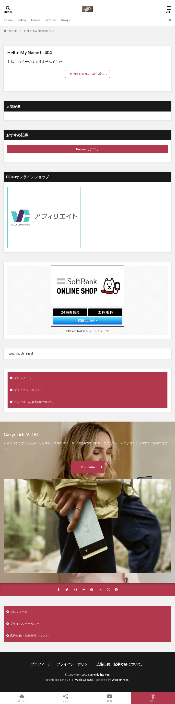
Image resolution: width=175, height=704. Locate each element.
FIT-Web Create (81, 680)
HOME (12, 31)
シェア (66, 698)
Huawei (36, 20)
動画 (109, 698)
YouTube (88, 467)
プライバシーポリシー (28, 390)
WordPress (120, 680)
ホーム (22, 698)
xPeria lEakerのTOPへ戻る (87, 74)
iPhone (51, 20)
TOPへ (153, 698)
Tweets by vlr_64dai (20, 353)
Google (66, 20)
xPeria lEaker (100, 674)
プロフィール (22, 378)
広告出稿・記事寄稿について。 (34, 402)
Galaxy (21, 20)
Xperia (8, 20)
